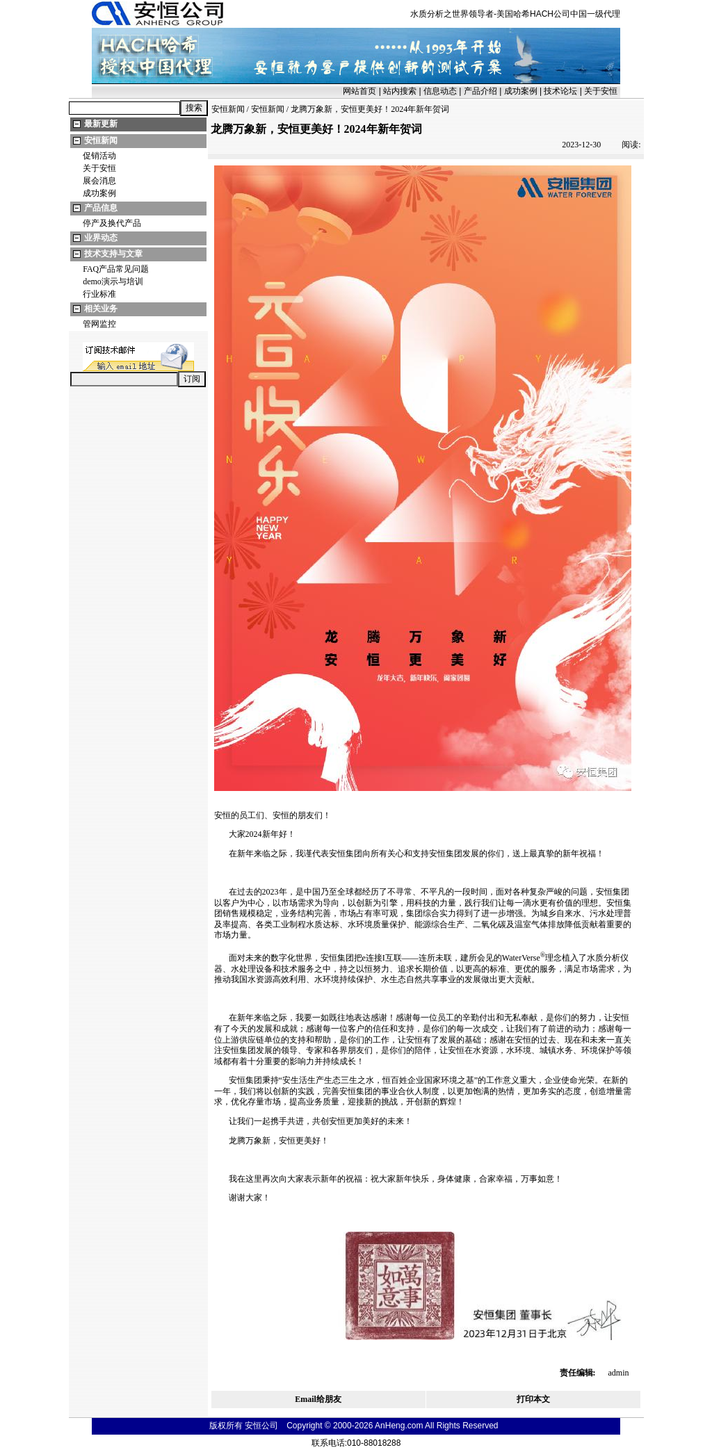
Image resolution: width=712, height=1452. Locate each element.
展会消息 (99, 181)
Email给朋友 (318, 1399)
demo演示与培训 (113, 281)
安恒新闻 (101, 140)
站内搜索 (399, 91)
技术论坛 (560, 91)
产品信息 (101, 208)
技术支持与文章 (113, 254)
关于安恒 (600, 91)
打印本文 (533, 1399)
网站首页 (359, 91)
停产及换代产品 (112, 223)
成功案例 (520, 91)
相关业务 (101, 308)
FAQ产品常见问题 (116, 269)
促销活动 (99, 156)
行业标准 (99, 294)
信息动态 (440, 91)
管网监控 (99, 324)
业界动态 (101, 238)
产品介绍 (480, 91)
